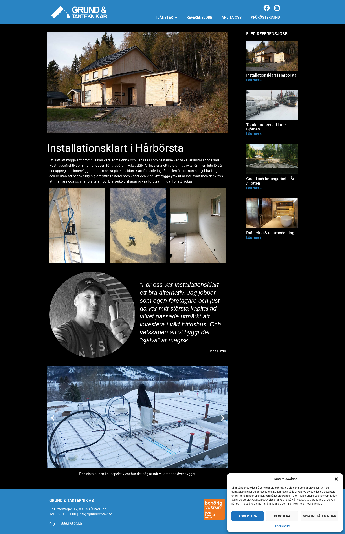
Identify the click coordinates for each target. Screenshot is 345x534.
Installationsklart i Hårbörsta (271, 75)
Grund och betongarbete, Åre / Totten (271, 180)
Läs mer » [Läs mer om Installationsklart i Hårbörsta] (254, 80)
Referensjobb (199, 17)
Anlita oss (232, 17)
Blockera (282, 516)
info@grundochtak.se (95, 514)
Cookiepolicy (282, 526)
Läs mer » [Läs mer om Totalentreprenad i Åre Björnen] (254, 134)
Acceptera (248, 516)
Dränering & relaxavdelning (270, 232)
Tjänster (166, 18)
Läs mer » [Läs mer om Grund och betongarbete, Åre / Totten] (254, 188)
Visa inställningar (319, 516)
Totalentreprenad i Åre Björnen (266, 127)
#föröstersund (265, 17)
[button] (336, 479)
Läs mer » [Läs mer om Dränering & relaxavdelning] (254, 238)
